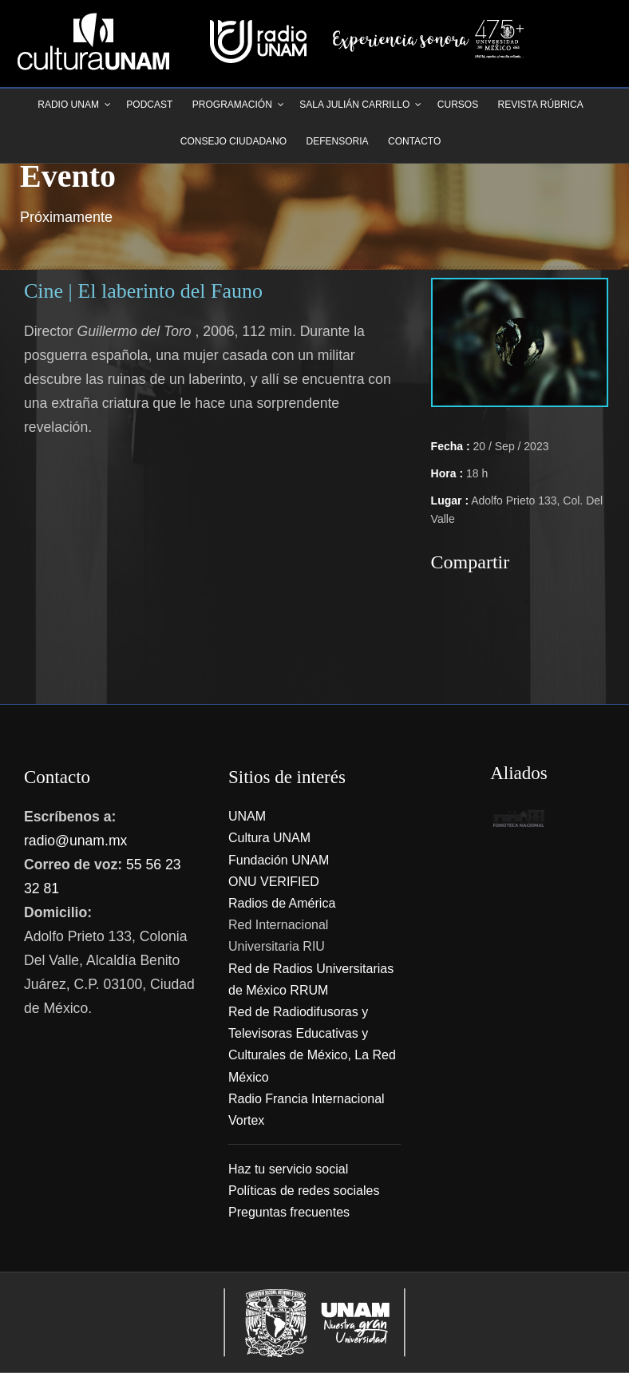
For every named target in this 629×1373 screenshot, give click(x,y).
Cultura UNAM (269, 838)
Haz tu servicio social (288, 1169)
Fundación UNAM (278, 860)
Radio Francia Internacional (306, 1099)
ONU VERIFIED (273, 881)
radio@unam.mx (75, 841)
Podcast (149, 104)
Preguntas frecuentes (289, 1212)
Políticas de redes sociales (303, 1190)
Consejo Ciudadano (233, 141)
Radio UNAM (68, 104)
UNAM (247, 816)
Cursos (457, 104)
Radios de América (281, 903)
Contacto (414, 141)
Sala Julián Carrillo (354, 104)
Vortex (246, 1120)
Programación (232, 104)
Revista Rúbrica (541, 104)
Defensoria (338, 141)
